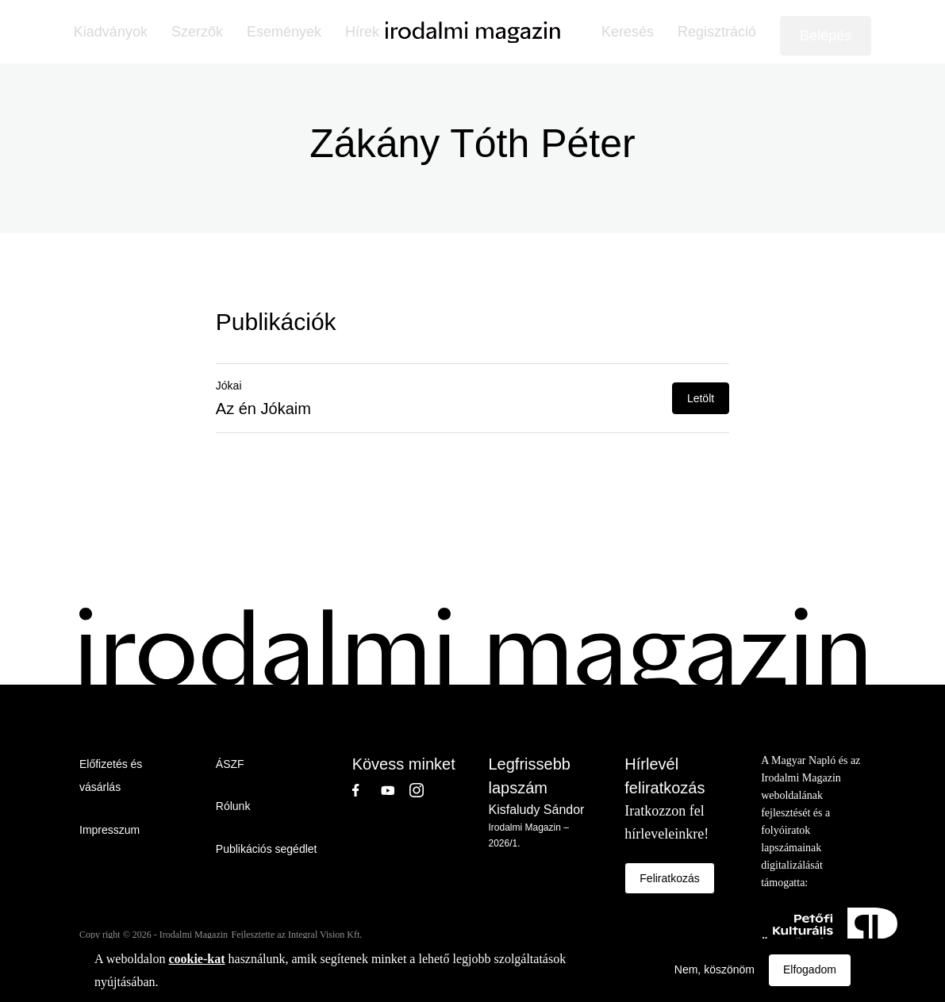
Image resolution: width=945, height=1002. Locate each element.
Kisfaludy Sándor (536, 809)
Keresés (627, 32)
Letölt (700, 398)
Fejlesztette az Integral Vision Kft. (297, 934)
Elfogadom (809, 969)
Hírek (362, 32)
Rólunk (233, 806)
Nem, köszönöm (714, 969)
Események (284, 32)
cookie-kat (196, 959)
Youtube (395, 790)
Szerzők (197, 32)
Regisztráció (717, 32)
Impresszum (109, 829)
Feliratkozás (669, 878)
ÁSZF (230, 764)
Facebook (366, 790)
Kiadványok (111, 32)
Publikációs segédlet (266, 849)
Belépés (825, 36)
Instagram (423, 790)
